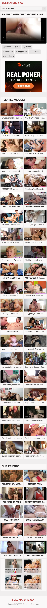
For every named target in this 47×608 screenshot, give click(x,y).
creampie (9, 51)
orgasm (8, 47)
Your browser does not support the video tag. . (23, 31)
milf (18, 47)
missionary (9, 56)
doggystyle (22, 51)
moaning (35, 51)
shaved (28, 47)
